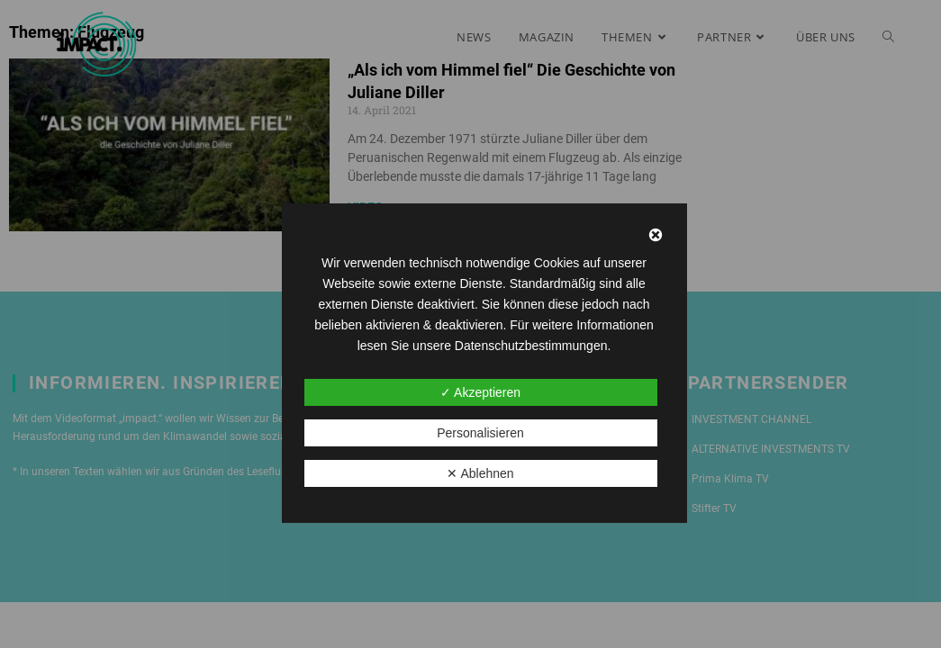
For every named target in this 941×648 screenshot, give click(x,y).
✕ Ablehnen (480, 473)
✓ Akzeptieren (480, 392)
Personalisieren (480, 433)
